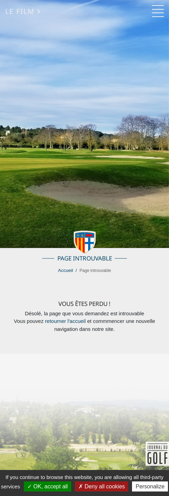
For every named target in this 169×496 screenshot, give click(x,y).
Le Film (23, 11)
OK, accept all (47, 486)
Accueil (65, 270)
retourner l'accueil (65, 321)
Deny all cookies (101, 486)
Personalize (150, 486)
